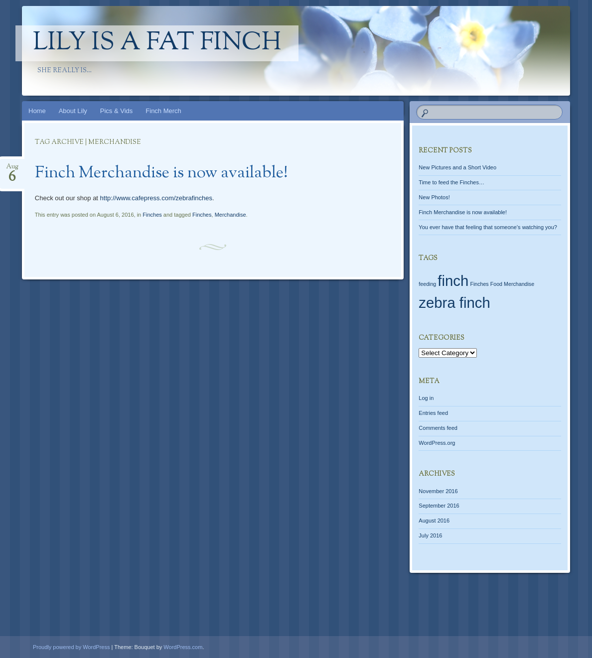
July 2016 (430, 535)
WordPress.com (182, 647)
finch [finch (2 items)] (453, 280)
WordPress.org (437, 443)
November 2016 (438, 491)
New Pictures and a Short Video (457, 167)
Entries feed (433, 413)
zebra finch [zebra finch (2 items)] (454, 302)
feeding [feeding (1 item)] (427, 284)
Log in (426, 398)
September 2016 (439, 506)
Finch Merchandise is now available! (161, 173)
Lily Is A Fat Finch (157, 43)
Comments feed (438, 428)
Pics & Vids (116, 111)
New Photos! (434, 197)
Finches (152, 215)
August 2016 (434, 521)
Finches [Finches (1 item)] (479, 284)
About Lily (73, 111)
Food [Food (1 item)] (496, 284)
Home (37, 111)
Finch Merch (163, 111)
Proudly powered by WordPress (71, 647)
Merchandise (230, 215)
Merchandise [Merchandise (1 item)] (519, 284)
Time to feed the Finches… (451, 182)
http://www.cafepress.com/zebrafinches (156, 198)
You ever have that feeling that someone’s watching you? (488, 227)
